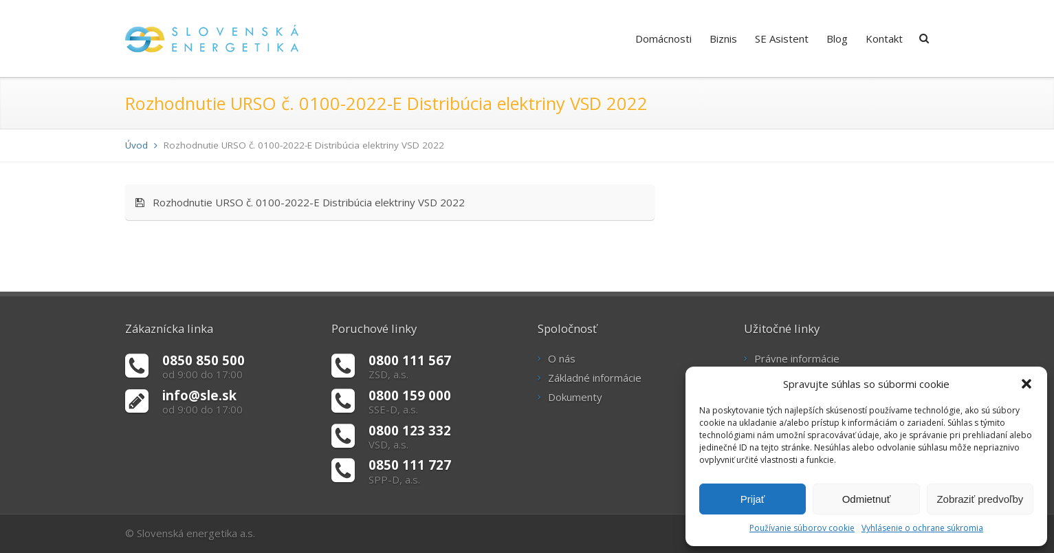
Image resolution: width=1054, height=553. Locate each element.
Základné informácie (594, 377)
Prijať (752, 499)
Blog (837, 38)
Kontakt (884, 38)
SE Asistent (782, 38)
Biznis (723, 38)
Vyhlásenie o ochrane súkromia (922, 528)
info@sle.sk (199, 395)
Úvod (136, 145)
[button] (1026, 384)
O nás (561, 358)
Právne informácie (796, 358)
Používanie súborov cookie (802, 528)
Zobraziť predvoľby (979, 499)
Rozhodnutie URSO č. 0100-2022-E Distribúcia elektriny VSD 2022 (300, 202)
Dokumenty (575, 397)
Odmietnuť (866, 499)
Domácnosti (663, 38)
